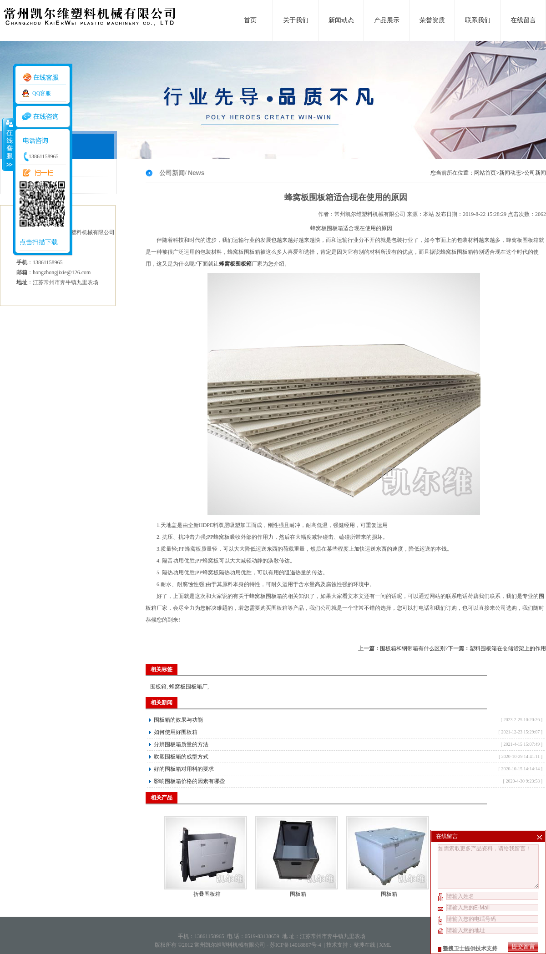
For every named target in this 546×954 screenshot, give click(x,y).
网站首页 (485, 173)
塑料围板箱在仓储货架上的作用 (508, 648)
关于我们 (295, 20)
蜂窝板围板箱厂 (188, 686)
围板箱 (158, 686)
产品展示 (386, 20)
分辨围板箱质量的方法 (181, 744)
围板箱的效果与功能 (178, 720)
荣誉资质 (432, 20)
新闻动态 (341, 20)
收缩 (7, 144)
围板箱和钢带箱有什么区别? (414, 648)
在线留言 (523, 20)
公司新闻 (535, 173)
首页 (250, 20)
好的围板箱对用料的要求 (184, 769)
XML (385, 945)
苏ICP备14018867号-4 (296, 945)
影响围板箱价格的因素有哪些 (189, 781)
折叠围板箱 (207, 894)
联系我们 (477, 20)
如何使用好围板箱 (175, 732)
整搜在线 (364, 945)
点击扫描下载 (39, 242)
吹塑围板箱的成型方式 (181, 756)
